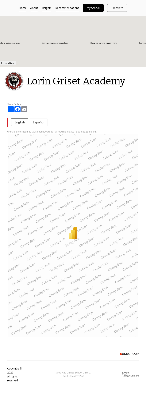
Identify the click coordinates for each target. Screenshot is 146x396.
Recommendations (67, 8)
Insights (47, 8)
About (34, 8)
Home (23, 8)
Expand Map (8, 63)
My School (93, 8)
